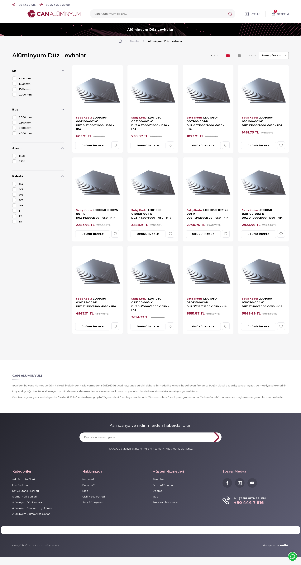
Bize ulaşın (158, 479)
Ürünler (134, 41)
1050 (18, 156)
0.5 (17, 189)
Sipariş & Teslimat (163, 485)
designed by (276, 553)
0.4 (17, 184)
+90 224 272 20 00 (57, 4)
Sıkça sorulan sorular (165, 502)
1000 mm (21, 79)
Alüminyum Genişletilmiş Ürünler (32, 508)
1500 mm (21, 89)
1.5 (17, 222)
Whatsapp (292, 556)
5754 (18, 161)
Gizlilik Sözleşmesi (93, 496)
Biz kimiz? (88, 485)
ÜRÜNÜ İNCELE (93, 145)
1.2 (17, 216)
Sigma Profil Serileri (24, 496)
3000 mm (21, 128)
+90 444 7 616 (26, 4)
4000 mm (22, 133)
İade (155, 496)
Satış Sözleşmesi (92, 502)
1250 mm (21, 84)
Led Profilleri (20, 485)
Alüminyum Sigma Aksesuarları (31, 514)
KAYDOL (207, 437)
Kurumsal (88, 479)
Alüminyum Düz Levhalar (150, 30)
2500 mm (21, 123)
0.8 (17, 206)
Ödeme (157, 491)
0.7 (17, 200)
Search (230, 14)
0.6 (17, 195)
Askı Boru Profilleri (23, 479)
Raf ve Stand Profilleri (25, 491)
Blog (85, 491)
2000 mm (22, 95)
